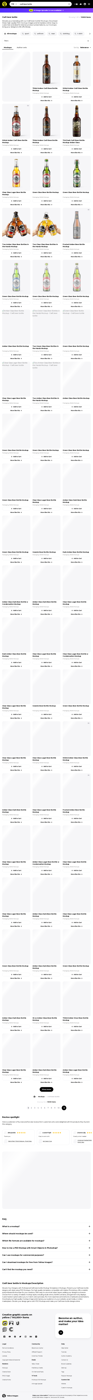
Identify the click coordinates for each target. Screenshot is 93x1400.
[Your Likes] (80, 4)
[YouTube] (9, 1336)
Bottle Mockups (44, 93)
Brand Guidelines (66, 1364)
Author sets (22, 47)
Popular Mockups (66, 1376)
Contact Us (64, 1360)
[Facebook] (4, 1336)
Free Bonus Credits (37, 1368)
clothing (65, 34)
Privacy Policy (6, 1352)
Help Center (64, 1348)
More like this (46, 101)
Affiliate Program (37, 1352)
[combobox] (45, 4)
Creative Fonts (6, 1379)
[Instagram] (25, 1336)
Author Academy (66, 1356)
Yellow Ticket (35, 1364)
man (51, 34)
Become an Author (37, 1348)
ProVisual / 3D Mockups (39, 1379)
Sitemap (63, 1368)
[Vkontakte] (36, 1336)
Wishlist (63, 1383)
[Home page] (34, 1097)
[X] (20, 1336)
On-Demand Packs (37, 1372)
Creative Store (6, 1372)
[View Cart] (76, 4)
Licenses (4, 1356)
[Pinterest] (15, 1336)
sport (25, 34)
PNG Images (6, 1376)
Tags (62, 1372)
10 (58, 1108)
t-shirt (78, 34)
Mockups (8, 47)
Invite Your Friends (37, 1356)
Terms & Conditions (8, 1348)
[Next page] (64, 1108)
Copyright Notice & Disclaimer (11, 1360)
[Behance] (31, 1336)
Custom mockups (66, 1387)
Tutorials (63, 1352)
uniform (38, 34)
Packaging (36, 93)
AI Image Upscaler (37, 1383)
